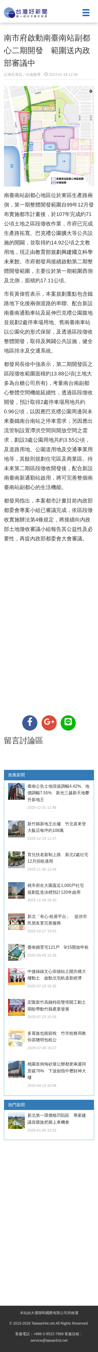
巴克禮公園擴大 (53, 233)
